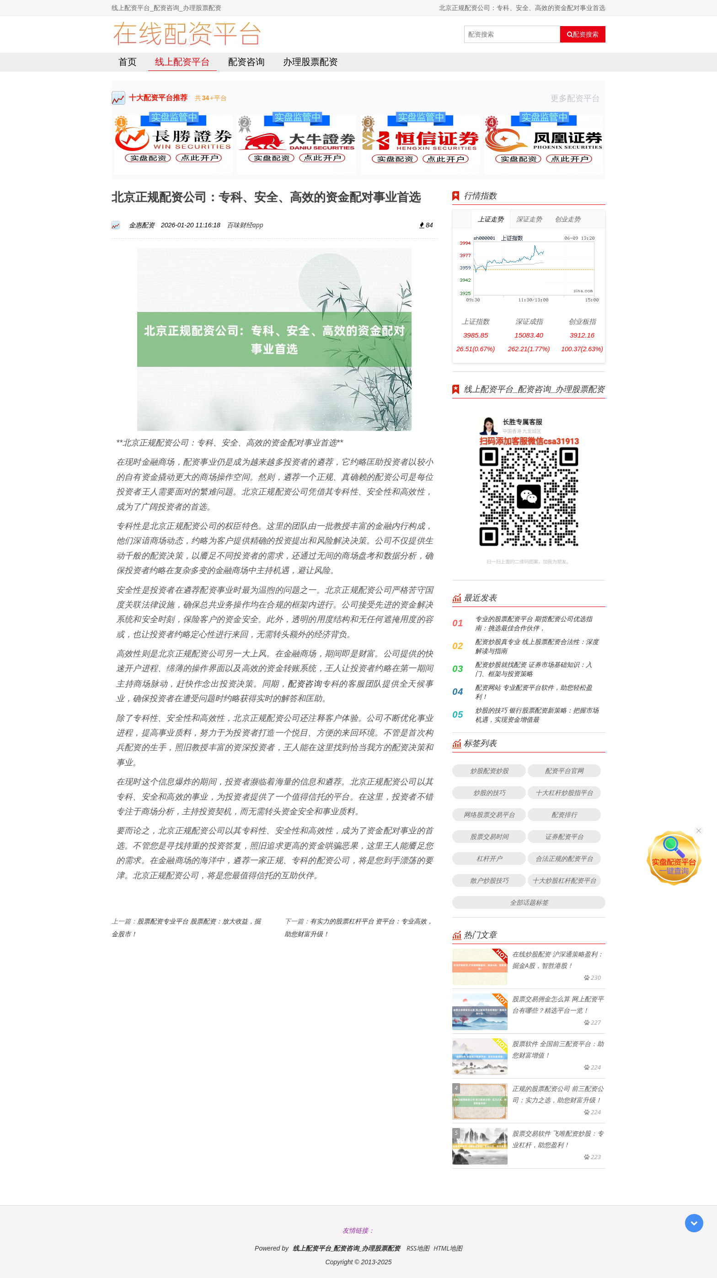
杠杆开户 (489, 858)
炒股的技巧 (489, 792)
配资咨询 (246, 61)
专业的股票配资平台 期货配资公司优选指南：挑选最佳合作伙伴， (533, 623)
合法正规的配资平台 (564, 858)
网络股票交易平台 (489, 814)
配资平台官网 (564, 770)
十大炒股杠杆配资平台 (564, 880)
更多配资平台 (578, 97)
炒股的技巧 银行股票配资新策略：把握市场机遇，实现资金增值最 (537, 715)
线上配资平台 (182, 61)
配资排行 (564, 814)
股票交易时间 (489, 836)
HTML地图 (447, 1248)
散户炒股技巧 (489, 880)
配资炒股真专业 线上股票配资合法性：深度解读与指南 (537, 646)
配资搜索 (583, 34)
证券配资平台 (564, 836)
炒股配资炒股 (489, 770)
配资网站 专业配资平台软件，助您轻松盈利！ (533, 692)
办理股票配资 (310, 61)
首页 (127, 61)
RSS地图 (418, 1248)
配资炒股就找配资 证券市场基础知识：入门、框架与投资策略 (533, 669)
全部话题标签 (529, 902)
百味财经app (245, 224)
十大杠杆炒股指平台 (564, 792)
